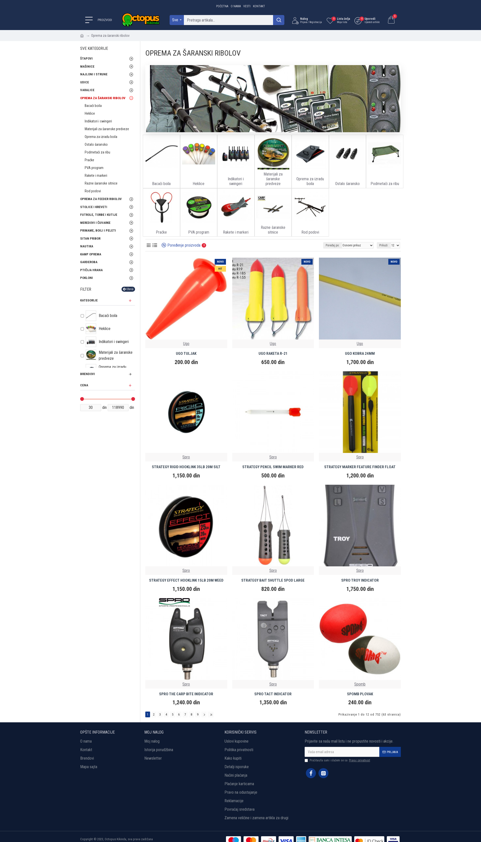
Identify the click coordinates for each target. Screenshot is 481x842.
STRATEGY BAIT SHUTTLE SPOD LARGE (273, 580)
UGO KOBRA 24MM (360, 353)
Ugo (186, 343)
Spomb (360, 684)
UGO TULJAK (186, 353)
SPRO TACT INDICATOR (273, 694)
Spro (186, 457)
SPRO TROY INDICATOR (360, 580)
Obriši (130, 289)
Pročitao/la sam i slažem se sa (338, 760)
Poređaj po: (332, 245)
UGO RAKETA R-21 (273, 353)
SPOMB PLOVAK (360, 694)
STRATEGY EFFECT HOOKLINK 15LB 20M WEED (186, 580)
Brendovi (87, 374)
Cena (84, 385)
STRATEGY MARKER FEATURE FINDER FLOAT (360, 467)
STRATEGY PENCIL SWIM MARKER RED (273, 467)
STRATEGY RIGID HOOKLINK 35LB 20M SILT (186, 467)
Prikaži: (383, 245)
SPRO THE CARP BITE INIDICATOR (186, 694)
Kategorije (89, 300)
